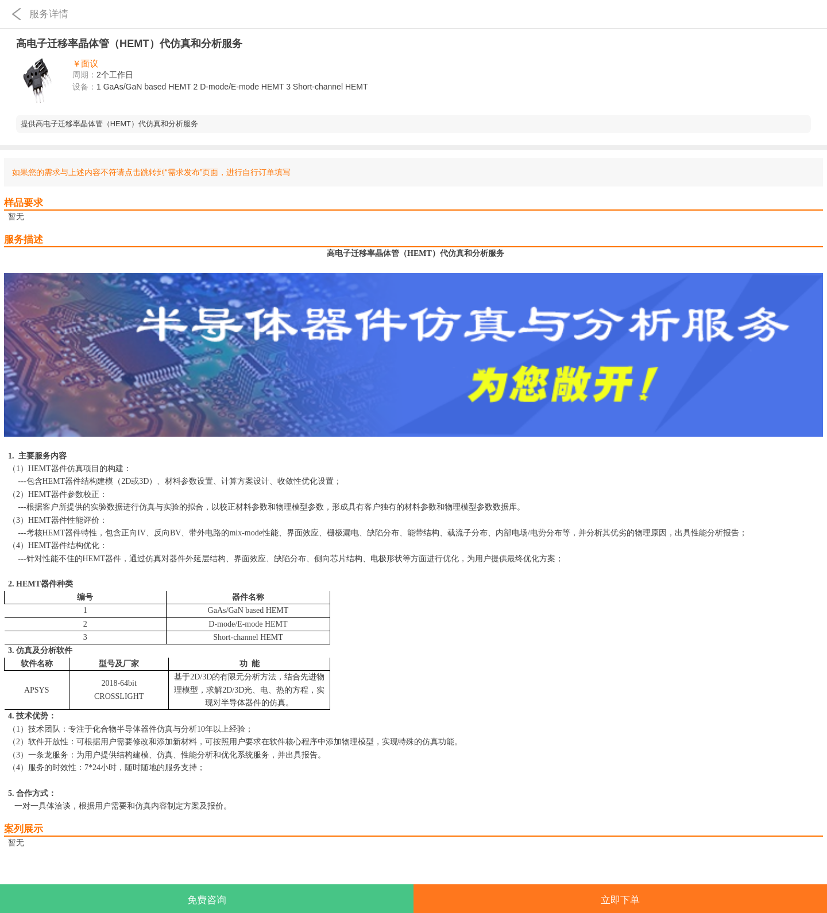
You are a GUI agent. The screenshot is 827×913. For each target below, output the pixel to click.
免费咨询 (206, 900)
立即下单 (620, 900)
